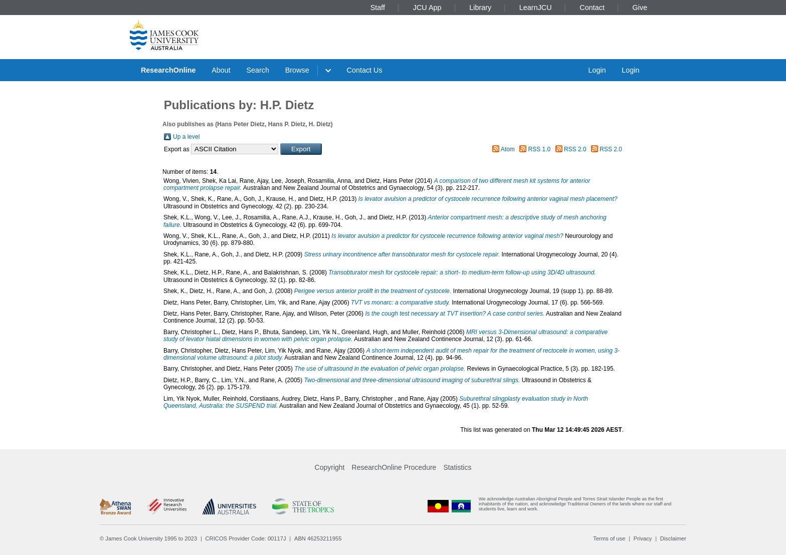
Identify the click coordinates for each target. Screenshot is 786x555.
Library (480, 8)
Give (640, 8)
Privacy (643, 538)
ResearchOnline (168, 70)
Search (257, 70)
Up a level (186, 136)
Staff (377, 8)
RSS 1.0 (539, 149)
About (221, 70)
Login (597, 70)
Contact (592, 8)
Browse (297, 70)
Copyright (330, 467)
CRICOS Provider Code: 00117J (246, 538)
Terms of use (609, 538)
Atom (508, 149)
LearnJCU (535, 8)
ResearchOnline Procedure (394, 467)
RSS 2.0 (575, 149)
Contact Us (364, 70)
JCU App (427, 8)
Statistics (457, 467)
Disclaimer (673, 538)
